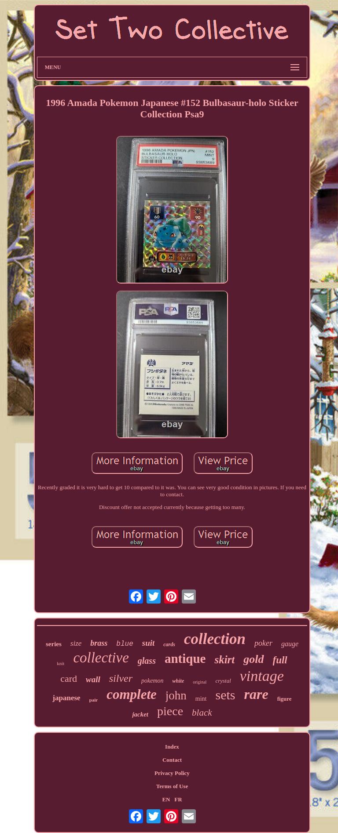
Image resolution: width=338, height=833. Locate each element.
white (178, 681)
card (68, 678)
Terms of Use (172, 786)
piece (170, 711)
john (176, 695)
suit (148, 642)
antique (185, 658)
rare (256, 694)
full (280, 660)
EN (166, 799)
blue (124, 644)
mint (201, 698)
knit (60, 663)
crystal (223, 680)
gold (253, 659)
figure (284, 698)
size (76, 643)
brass (98, 643)
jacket (140, 714)
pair (93, 699)
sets (225, 694)
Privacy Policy (172, 773)
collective (101, 658)
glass (147, 661)
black (202, 712)
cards (169, 644)
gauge (289, 643)
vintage (262, 676)
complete (132, 694)
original (199, 682)
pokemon (152, 680)
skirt (224, 660)
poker (263, 643)
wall (93, 679)
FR (178, 799)
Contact (172, 760)
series (54, 643)
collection (215, 638)
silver (120, 678)
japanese (66, 698)
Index (172, 746)
